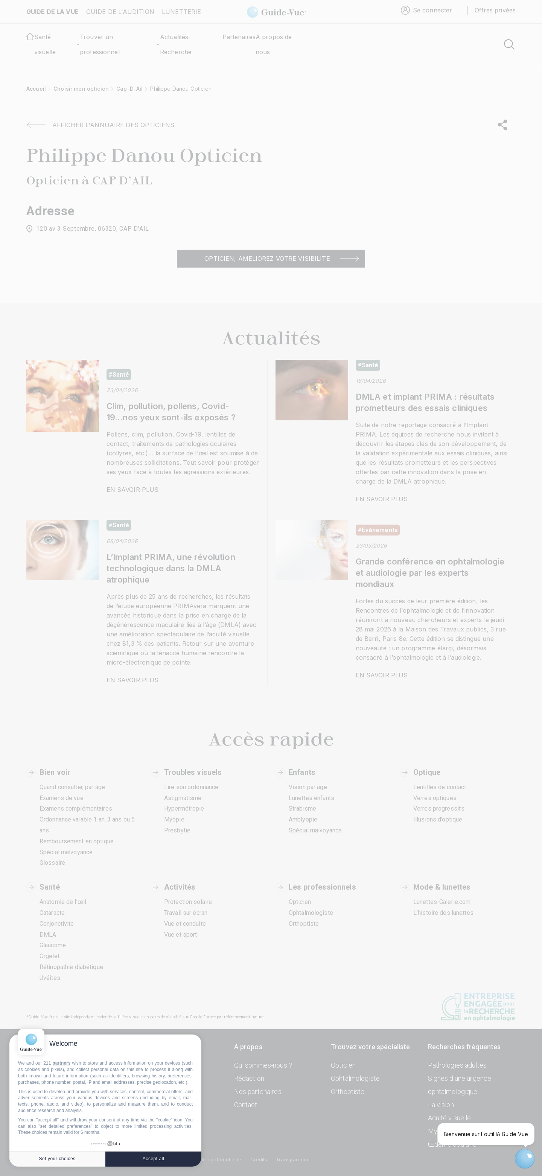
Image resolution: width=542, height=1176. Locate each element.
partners (61, 1063)
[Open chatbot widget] (524, 1158)
